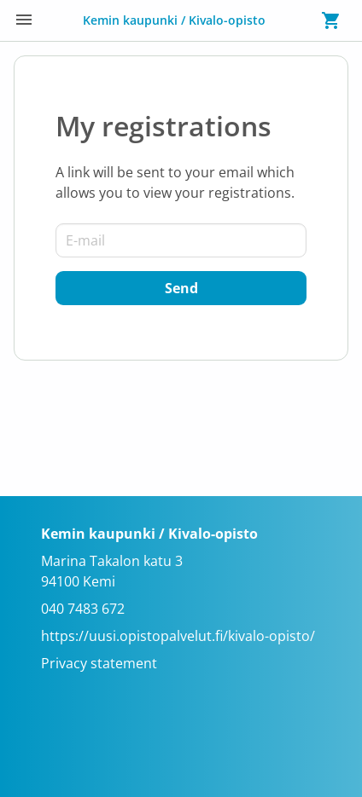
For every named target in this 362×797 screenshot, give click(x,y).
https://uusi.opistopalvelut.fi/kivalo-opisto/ (178, 636)
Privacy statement (99, 663)
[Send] (181, 288)
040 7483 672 (83, 608)
